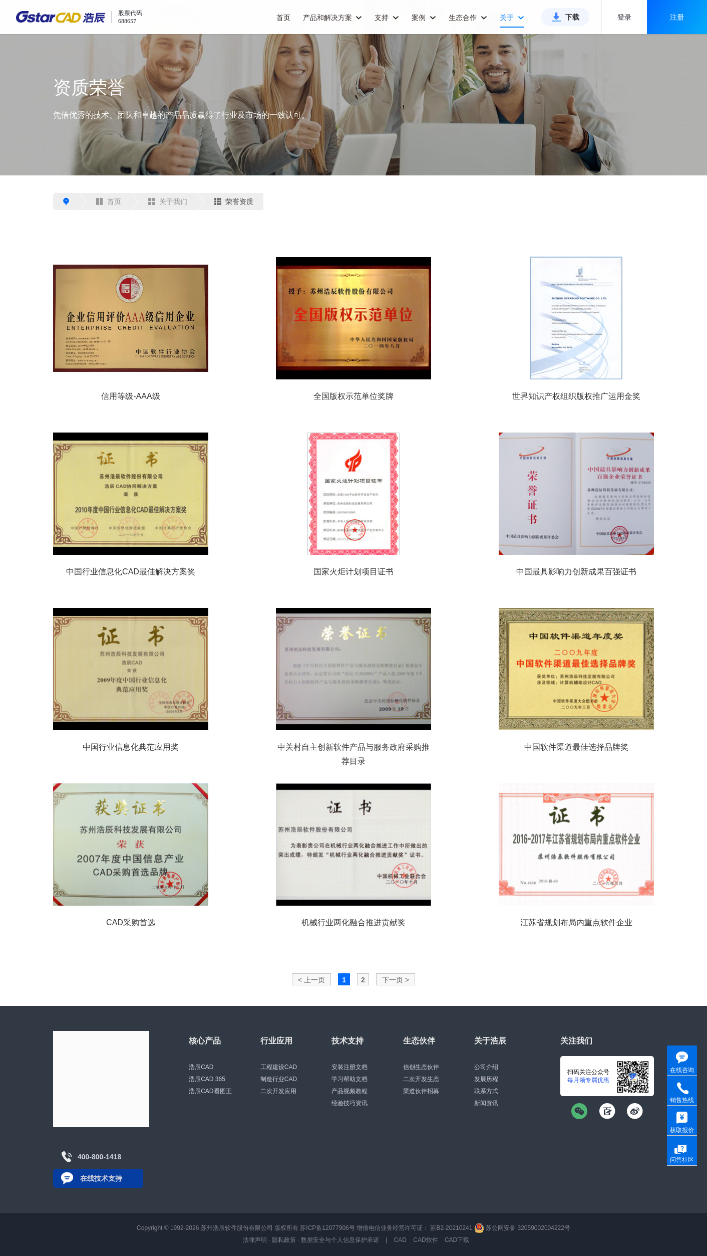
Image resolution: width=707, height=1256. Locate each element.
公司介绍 (486, 1067)
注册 (677, 17)
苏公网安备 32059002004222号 (522, 1227)
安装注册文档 (349, 1067)
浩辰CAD (201, 1067)
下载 (572, 17)
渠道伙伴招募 (421, 1091)
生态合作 (468, 18)
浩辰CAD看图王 (210, 1091)
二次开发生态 (421, 1079)
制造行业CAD (278, 1079)
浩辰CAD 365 (207, 1079)
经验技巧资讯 (349, 1103)
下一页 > (395, 980)
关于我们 (167, 201)
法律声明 (255, 1239)
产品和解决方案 (333, 18)
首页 (283, 18)
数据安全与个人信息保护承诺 (340, 1239)
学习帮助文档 (349, 1079)
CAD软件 (425, 1239)
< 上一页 (311, 980)
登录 (624, 17)
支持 (387, 18)
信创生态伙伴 (421, 1067)
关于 (512, 18)
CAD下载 (457, 1239)
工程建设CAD (278, 1067)
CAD (400, 1239)
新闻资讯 (486, 1103)
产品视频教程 (349, 1091)
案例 (424, 18)
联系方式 (486, 1091)
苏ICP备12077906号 (327, 1227)
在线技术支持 (101, 1178)
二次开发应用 (278, 1091)
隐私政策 (284, 1239)
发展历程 (486, 1079)
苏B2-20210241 (451, 1227)
